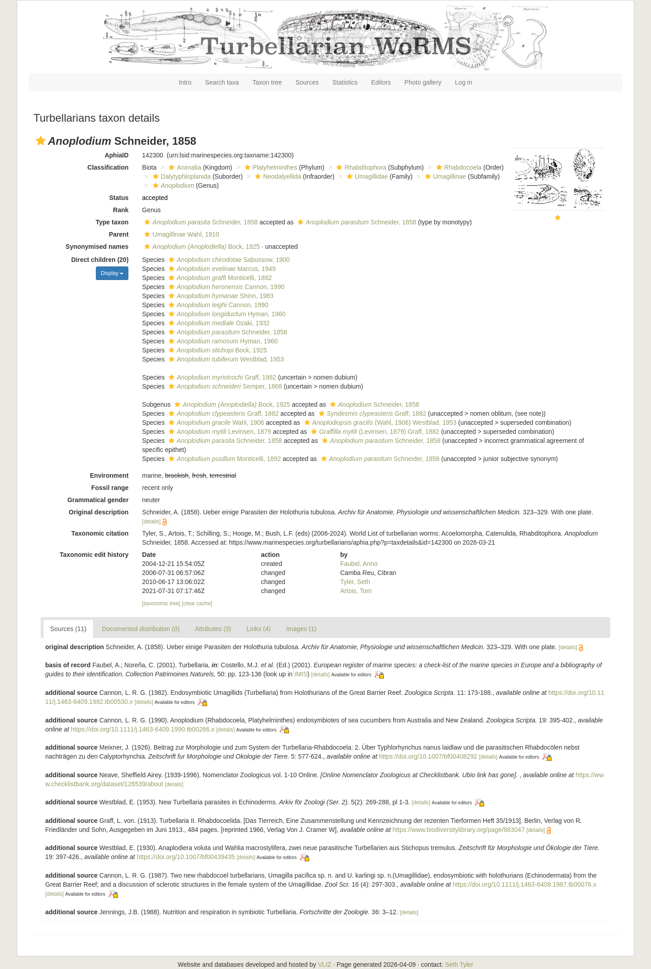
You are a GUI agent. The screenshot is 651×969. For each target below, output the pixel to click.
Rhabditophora (360, 167)
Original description (98, 512)
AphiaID (116, 155)
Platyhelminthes (269, 167)
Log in (463, 82)
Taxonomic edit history (94, 554)
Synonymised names (97, 246)
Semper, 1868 (224, 386)
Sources (307, 82)
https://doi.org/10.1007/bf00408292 (428, 756)
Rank (120, 210)
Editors (381, 82)
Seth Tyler (459, 964)
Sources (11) (68, 628)
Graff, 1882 (221, 377)
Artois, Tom (356, 590)
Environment (109, 475)
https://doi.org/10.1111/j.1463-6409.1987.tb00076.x (524, 884)
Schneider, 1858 (200, 222)
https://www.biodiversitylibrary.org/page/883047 (458, 829)
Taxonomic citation (100, 533)
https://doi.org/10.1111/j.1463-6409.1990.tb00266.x (143, 729)
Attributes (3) (213, 628)
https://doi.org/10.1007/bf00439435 (186, 856)
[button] (40, 140)
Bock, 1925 (200, 246)
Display (112, 273)
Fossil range (109, 487)
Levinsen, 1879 (218, 431)
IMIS (300, 674)
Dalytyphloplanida (181, 176)
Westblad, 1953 (225, 359)
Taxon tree (267, 82)
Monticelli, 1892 (219, 277)
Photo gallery (423, 82)
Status (119, 197)
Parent (119, 234)
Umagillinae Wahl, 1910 (180, 234)
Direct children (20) (100, 259)
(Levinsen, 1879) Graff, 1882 (374, 431)
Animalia (183, 167)
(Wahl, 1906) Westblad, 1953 (379, 422)
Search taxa (222, 82)
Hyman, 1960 (226, 314)
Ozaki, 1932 (217, 323)
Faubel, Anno (359, 563)
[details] (151, 521)
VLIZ (324, 964)
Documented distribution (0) (140, 628)
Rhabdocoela (458, 167)
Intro (185, 82)
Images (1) (301, 628)
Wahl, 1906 (215, 422)
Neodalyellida (277, 176)
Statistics (345, 82)
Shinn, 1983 (220, 295)
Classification (107, 167)
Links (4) (258, 628)
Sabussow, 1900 (228, 259)
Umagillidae (366, 176)
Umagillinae (444, 176)
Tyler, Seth (355, 581)
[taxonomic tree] (161, 603)
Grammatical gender (97, 500)
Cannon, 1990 (225, 286)
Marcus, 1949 (221, 268)
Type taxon (111, 222)
